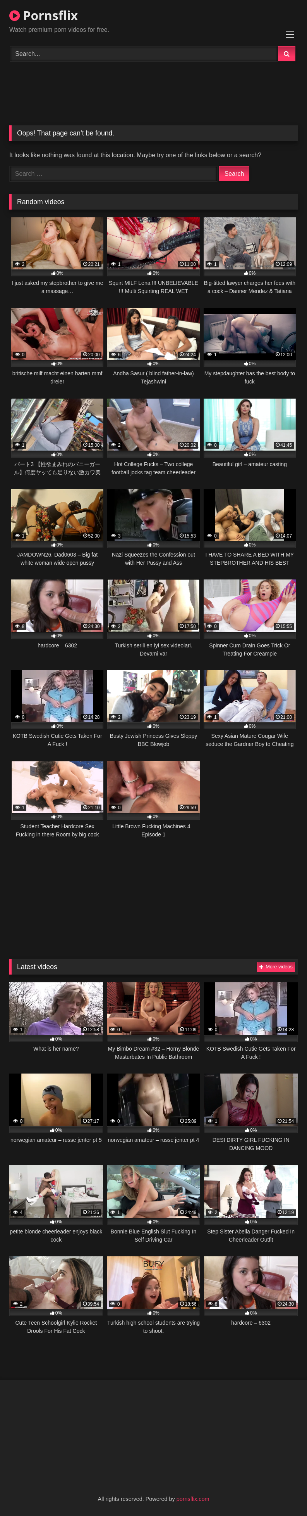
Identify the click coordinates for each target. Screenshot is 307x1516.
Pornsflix (43, 15)
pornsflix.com (193, 1499)
